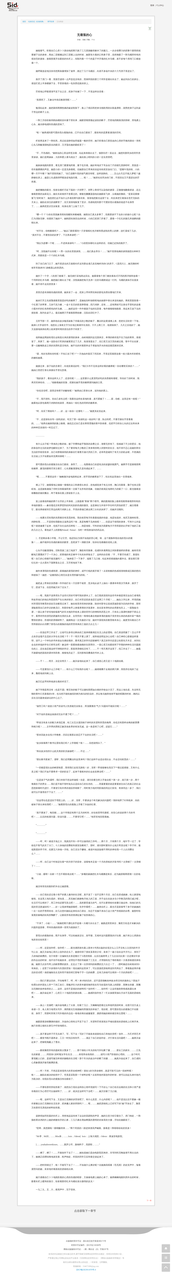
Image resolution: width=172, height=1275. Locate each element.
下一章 (149, 1201)
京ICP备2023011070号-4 (86, 1270)
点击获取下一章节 (85, 1210)
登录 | (152, 5)
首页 (24, 22)
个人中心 (159, 5)
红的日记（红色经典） (36, 22)
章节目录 (51, 22)
